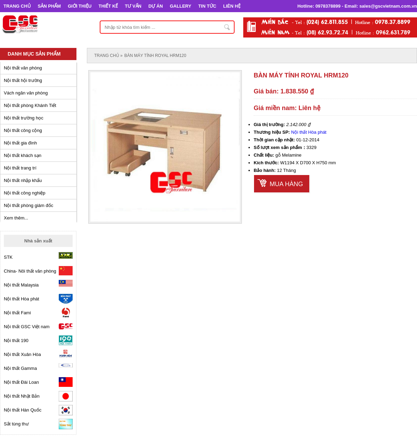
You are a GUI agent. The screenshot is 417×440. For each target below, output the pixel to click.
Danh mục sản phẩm (34, 54)
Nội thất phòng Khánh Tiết (30, 105)
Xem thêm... (16, 218)
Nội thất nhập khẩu (23, 180)
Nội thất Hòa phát (309, 132)
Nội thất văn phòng (23, 67)
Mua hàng (286, 184)
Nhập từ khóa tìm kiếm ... (227, 27)
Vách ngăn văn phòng (26, 93)
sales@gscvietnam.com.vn (388, 6)
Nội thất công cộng (23, 130)
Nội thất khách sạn (22, 155)
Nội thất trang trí (20, 168)
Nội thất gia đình (20, 143)
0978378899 (328, 6)
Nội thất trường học (23, 118)
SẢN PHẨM (49, 6)
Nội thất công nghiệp (25, 193)
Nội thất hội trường (23, 80)
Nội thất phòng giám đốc (28, 205)
